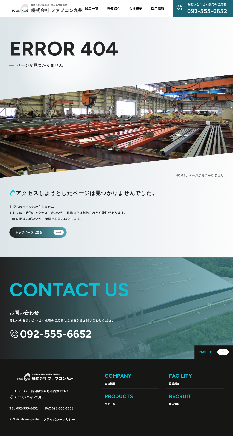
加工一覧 (91, 8)
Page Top (214, 352)
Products (131, 399)
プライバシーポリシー (59, 419)
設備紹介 (113, 8)
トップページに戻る (28, 232)
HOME (180, 175)
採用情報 (157, 8)
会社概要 (135, 8)
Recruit (195, 399)
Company (131, 379)
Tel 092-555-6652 (23, 408)
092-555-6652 (207, 11)
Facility (195, 379)
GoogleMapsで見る (29, 397)
